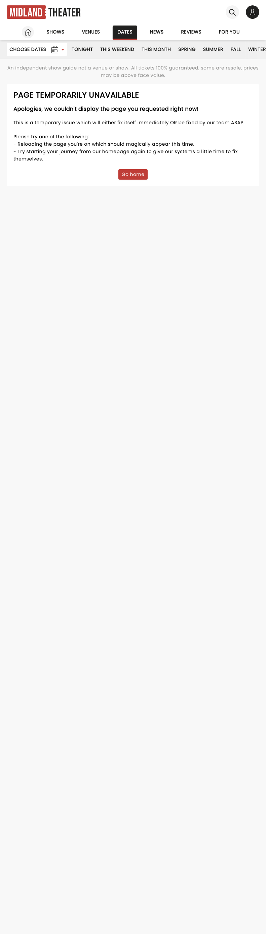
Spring (187, 49)
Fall (236, 49)
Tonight (82, 49)
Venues (91, 32)
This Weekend (117, 49)
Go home (133, 174)
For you (229, 32)
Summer (213, 49)
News (157, 32)
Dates (124, 32)
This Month (156, 49)
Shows (55, 32)
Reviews (191, 32)
